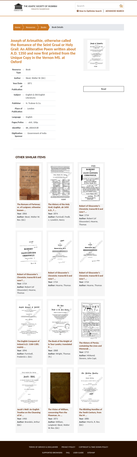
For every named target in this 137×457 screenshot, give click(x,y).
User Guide (78, 452)
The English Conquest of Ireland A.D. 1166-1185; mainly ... (28, 344)
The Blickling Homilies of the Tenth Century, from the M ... (90, 412)
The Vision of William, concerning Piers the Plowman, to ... (58, 412)
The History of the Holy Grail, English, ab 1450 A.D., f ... (59, 207)
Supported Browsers (52, 452)
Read (103, 88)
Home (17, 27)
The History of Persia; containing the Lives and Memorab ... (90, 345)
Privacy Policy (68, 447)
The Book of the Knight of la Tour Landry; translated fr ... (60, 344)
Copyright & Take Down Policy (93, 447)
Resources (30, 27)
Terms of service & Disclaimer (43, 447)
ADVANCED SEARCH (115, 11)
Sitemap (91, 452)
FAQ (67, 452)
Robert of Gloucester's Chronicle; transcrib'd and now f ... (91, 209)
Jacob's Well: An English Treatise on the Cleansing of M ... (28, 412)
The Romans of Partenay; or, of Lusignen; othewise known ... (28, 207)
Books (43, 27)
